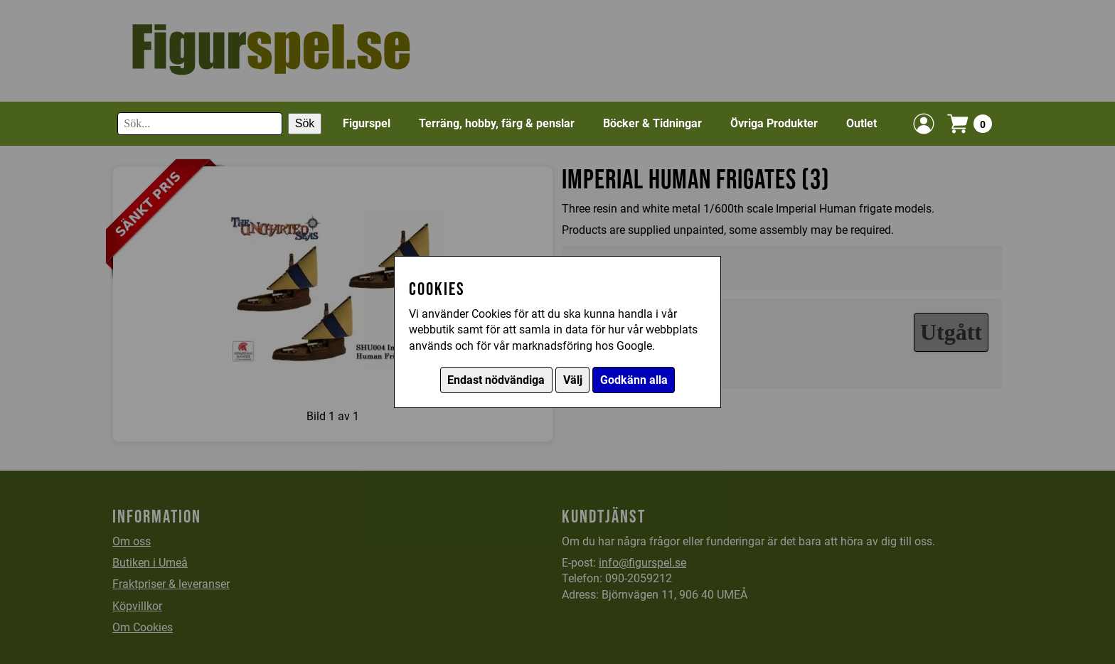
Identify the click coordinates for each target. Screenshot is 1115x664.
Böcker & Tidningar (652, 123)
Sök (305, 123)
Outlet (861, 123)
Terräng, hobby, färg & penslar (497, 123)
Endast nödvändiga (496, 380)
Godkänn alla (634, 380)
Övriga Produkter (774, 123)
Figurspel (366, 123)
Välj (572, 380)
